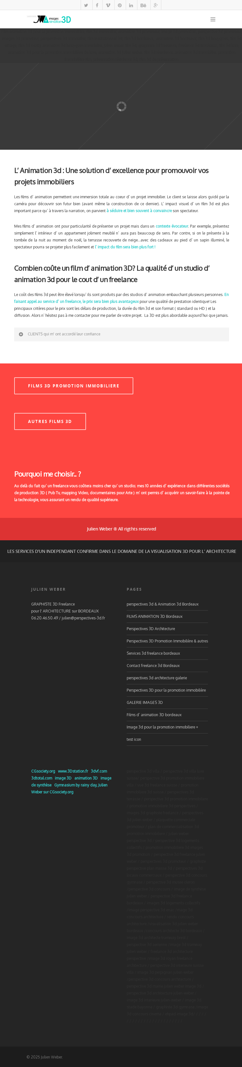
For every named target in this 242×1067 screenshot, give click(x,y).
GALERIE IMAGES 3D (145, 702)
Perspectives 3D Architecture (151, 628)
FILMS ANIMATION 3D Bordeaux (154, 616)
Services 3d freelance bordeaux (153, 653)
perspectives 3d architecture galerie (157, 678)
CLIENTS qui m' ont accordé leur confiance (59, 334)
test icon (134, 739)
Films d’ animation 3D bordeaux (154, 714)
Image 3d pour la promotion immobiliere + (162, 727)
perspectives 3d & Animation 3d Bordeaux (163, 604)
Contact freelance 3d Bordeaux (153, 665)
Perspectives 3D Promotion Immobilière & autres (167, 641)
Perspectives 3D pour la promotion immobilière (166, 690)
